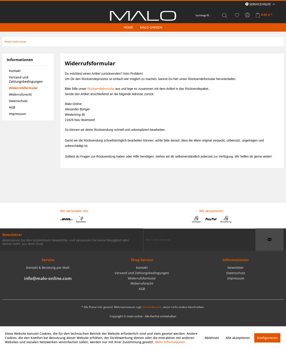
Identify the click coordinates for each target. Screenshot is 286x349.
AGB (12, 107)
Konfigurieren (267, 338)
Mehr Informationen (170, 342)
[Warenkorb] (264, 15)
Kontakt (15, 71)
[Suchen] (224, 15)
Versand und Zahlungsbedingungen (26, 79)
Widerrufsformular (23, 88)
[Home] (128, 27)
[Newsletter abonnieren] (269, 239)
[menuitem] (211, 15)
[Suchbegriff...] (211, 15)
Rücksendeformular (100, 88)
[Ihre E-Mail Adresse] (199, 239)
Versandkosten (152, 307)
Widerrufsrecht (20, 94)
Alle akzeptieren (238, 338)
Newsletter (235, 267)
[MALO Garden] (151, 27)
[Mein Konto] (247, 15)
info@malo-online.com (48, 278)
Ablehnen (212, 338)
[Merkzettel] (237, 15)
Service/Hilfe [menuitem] (258, 4)
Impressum (17, 114)
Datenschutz (18, 101)
